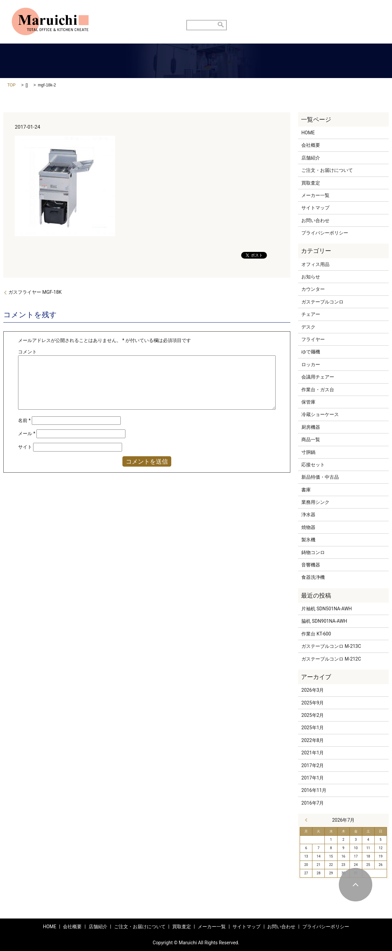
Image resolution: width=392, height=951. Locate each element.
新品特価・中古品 (320, 477)
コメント (27, 351)
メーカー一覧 (315, 195)
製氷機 (308, 539)
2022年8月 (312, 740)
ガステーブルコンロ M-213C (331, 646)
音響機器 (310, 564)
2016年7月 (312, 803)
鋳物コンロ (313, 552)
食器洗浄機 (313, 577)
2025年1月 (312, 727)
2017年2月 (312, 765)
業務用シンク (315, 502)
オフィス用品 (315, 264)
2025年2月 (312, 715)
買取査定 (263, 13)
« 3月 (308, 820)
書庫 (306, 489)
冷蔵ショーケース (320, 414)
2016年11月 (313, 790)
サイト (25, 447)
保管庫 (308, 402)
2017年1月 (312, 777)
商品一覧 (310, 439)
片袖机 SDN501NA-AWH (326, 608)
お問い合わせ (337, 13)
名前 (24, 420)
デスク (308, 327)
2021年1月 (312, 752)
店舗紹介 (170, 13)
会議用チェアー (317, 377)
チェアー (310, 314)
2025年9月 (312, 702)
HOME (143, 13)
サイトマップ (315, 207)
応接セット (313, 464)
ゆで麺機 (310, 351)
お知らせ (310, 276)
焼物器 (308, 527)
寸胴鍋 (308, 452)
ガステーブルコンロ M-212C (331, 659)
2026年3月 (312, 690)
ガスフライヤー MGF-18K (35, 292)
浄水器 (308, 514)
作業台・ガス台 (317, 389)
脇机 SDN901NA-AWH (324, 621)
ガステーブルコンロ (322, 301)
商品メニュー (298, 13)
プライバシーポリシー (324, 232)
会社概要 (310, 145)
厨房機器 (310, 427)
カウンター (313, 289)
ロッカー (310, 364)
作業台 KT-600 (316, 633)
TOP (11, 85)
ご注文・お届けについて (217, 13)
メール (26, 433)
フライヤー (313, 339)
